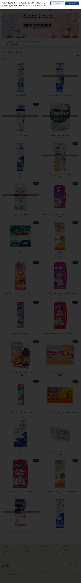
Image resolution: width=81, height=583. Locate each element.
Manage (57, 3)
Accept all (72, 3)
